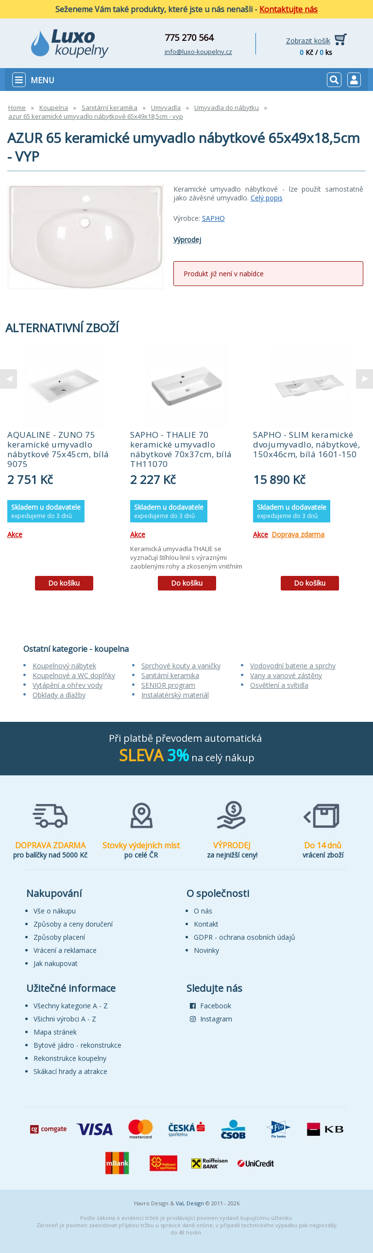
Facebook (210, 1005)
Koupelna (53, 107)
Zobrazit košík (308, 40)
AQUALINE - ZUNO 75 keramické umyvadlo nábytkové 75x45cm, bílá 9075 (58, 449)
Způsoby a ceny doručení (73, 924)
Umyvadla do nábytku (226, 107)
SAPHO (213, 218)
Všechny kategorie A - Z (71, 1005)
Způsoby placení (59, 937)
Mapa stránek (55, 1032)
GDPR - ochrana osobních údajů (244, 937)
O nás (203, 910)
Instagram (211, 1018)
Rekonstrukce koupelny (70, 1058)
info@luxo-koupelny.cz (198, 51)
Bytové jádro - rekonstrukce (77, 1045)
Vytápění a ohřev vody (67, 685)
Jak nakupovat (56, 963)
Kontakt (206, 924)
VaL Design (190, 1203)
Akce (14, 534)
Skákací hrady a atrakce (70, 1071)
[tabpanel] (63, 471)
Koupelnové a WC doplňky (74, 675)
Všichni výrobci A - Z (65, 1018)
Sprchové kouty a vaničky (180, 665)
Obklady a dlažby (59, 694)
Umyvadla (166, 107)
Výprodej (187, 239)
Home (17, 107)
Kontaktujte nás (288, 9)
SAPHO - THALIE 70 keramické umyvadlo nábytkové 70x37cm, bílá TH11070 (181, 449)
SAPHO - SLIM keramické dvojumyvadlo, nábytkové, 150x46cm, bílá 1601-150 (306, 444)
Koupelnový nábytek (64, 665)
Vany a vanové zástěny (286, 675)
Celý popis (267, 197)
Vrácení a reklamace (65, 950)
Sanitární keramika (109, 107)
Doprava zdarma (297, 534)
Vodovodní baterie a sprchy (293, 665)
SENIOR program (168, 685)
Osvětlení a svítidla (279, 685)
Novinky (206, 950)
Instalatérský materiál (175, 694)
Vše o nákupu (55, 910)
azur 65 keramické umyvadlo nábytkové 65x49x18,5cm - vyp (95, 116)
